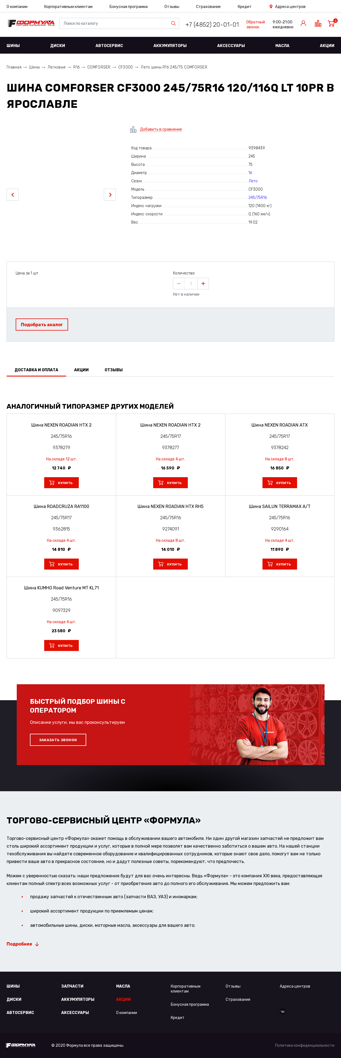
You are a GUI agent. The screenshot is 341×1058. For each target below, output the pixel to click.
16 (250, 173)
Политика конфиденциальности (304, 1045)
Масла (282, 45)
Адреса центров (290, 6)
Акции (327, 45)
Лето (253, 181)
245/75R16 (257, 197)
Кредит (244, 6)
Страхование (208, 6)
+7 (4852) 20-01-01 (212, 24)
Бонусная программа (129, 6)
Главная (14, 67)
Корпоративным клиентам (68, 6)
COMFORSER (99, 67)
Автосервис (109, 45)
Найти (174, 23)
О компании (17, 6)
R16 (76, 67)
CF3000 (125, 67)
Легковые (56, 67)
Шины (13, 45)
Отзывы (171, 6)
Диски (57, 45)
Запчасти (72, 986)
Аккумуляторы (170, 45)
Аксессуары (231, 45)
